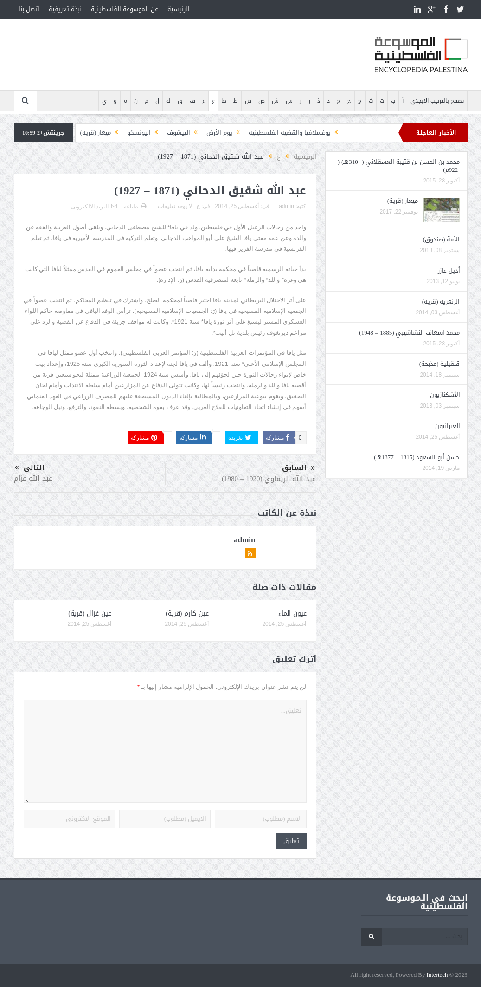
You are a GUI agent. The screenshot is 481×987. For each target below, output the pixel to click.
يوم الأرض (219, 132)
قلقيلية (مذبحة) (439, 364)
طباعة (135, 206)
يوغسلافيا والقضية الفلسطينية (290, 132)
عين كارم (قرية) (187, 613)
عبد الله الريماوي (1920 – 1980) (269, 478)
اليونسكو (139, 132)
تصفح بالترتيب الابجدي (437, 101)
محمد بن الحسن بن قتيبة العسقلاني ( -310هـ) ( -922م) (399, 165)
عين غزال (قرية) (89, 613)
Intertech (437, 975)
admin (286, 206)
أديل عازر (449, 270)
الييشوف (178, 132)
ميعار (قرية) (95, 132)
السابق (298, 467)
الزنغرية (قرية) (441, 301)
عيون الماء (292, 613)
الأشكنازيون (445, 395)
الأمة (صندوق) (441, 239)
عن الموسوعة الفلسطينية (124, 9)
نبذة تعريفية (65, 9)
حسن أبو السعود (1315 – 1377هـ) (417, 457)
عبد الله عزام (33, 478)
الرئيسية (178, 9)
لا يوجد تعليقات (175, 206)
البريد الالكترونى (94, 206)
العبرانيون (447, 426)
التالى (30, 467)
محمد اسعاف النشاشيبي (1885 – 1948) (409, 332)
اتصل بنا (29, 9)
